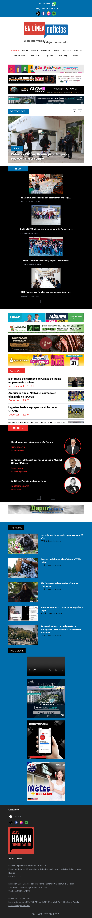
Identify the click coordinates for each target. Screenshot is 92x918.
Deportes (35, 55)
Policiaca (66, 50)
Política (34, 50)
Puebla (25, 50)
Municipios (46, 50)
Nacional (78, 50)
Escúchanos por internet (19, 905)
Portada (14, 50)
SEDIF (75, 55)
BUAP (56, 50)
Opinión (49, 55)
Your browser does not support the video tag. (46, 666)
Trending (63, 55)
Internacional (19, 55)
